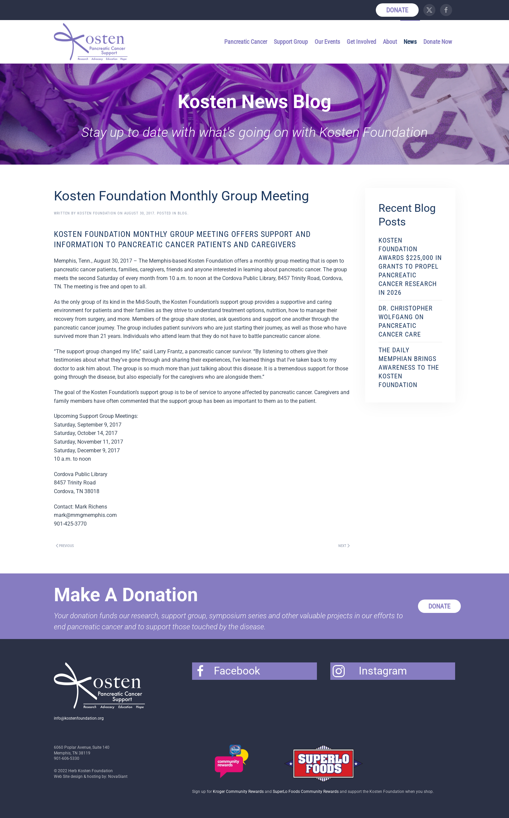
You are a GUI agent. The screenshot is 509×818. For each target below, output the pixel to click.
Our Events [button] (327, 41)
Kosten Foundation (96, 213)
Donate (397, 10)
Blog (182, 213)
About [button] (390, 41)
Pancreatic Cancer (245, 41)
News (410, 41)
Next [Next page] (344, 546)
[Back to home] (92, 42)
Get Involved (361, 41)
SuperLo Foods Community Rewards (306, 791)
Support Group (291, 41)
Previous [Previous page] (65, 546)
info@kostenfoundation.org (79, 718)
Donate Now (437, 41)
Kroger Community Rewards (238, 791)
